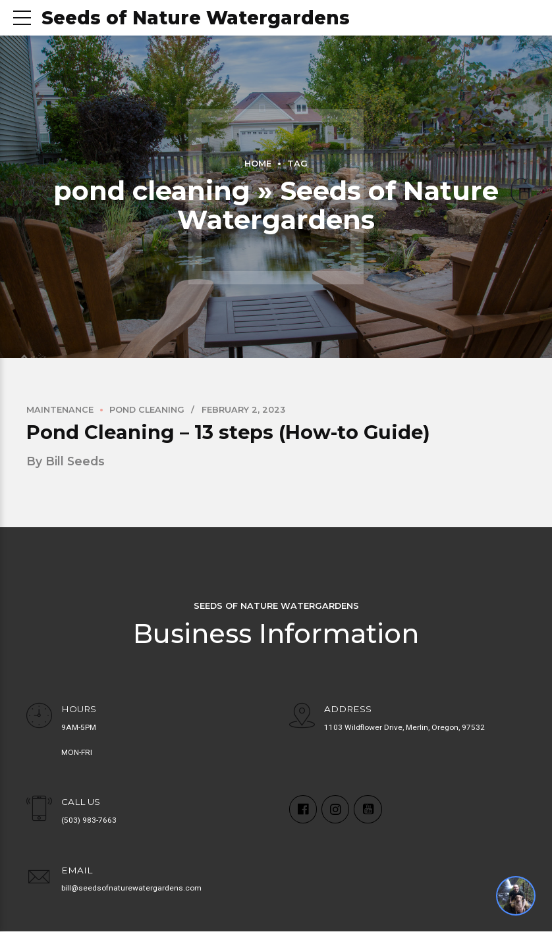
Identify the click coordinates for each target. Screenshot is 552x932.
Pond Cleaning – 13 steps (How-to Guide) (228, 432)
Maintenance (60, 410)
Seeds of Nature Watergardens (195, 18)
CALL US (80, 802)
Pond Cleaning (146, 410)
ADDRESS (348, 709)
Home (257, 163)
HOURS (78, 709)
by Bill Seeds (65, 461)
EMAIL (76, 870)
